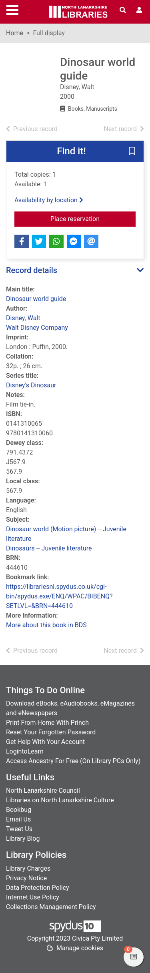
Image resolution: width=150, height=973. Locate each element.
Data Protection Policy (37, 887)
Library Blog (23, 838)
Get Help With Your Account (45, 742)
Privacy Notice (26, 878)
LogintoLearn (25, 751)
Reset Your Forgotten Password (51, 732)
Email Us (18, 819)
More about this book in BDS (46, 625)
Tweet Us (19, 829)
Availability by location (48, 200)
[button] (132, 152)
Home (14, 33)
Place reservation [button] (93, 218)
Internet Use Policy (32, 897)
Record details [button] (31, 270)
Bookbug (18, 809)
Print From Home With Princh (47, 722)
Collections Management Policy (51, 907)
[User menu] (139, 10)
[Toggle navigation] (12, 9)
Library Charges (28, 868)
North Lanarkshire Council (43, 790)
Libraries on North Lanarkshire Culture (60, 800)
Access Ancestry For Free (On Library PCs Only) (73, 761)
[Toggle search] (123, 10)
